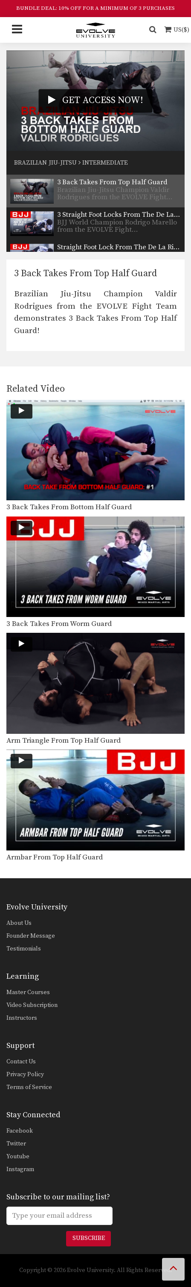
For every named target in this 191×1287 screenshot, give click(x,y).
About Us (19, 923)
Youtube (17, 1156)
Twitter (16, 1144)
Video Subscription (32, 1005)
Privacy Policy (25, 1074)
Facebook (19, 1131)
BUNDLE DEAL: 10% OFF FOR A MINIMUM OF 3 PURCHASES (95, 8)
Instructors (21, 1018)
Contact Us (21, 1062)
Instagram (20, 1169)
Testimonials (23, 949)
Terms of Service (29, 1087)
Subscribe (88, 1238)
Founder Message (30, 936)
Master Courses (28, 992)
